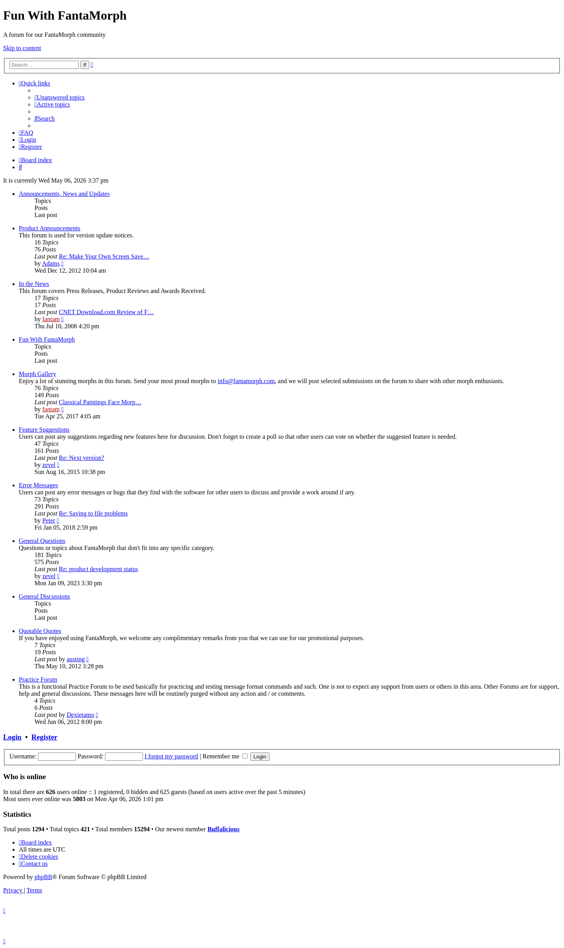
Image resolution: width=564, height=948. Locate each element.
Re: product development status (98, 569)
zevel (49, 464)
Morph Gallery (37, 374)
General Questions (42, 540)
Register (44, 737)
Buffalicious (224, 829)
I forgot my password (171, 756)
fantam (51, 319)
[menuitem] (59, 97)
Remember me (225, 756)
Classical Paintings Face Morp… (100, 402)
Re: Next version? (81, 457)
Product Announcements (49, 228)
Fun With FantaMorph (47, 339)
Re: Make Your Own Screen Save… (104, 256)
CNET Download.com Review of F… (106, 312)
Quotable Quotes (40, 631)
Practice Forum (38, 679)
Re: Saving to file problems (93, 513)
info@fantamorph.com (246, 381)
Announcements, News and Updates (64, 193)
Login (12, 737)
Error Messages (38, 485)
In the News (34, 283)
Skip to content (22, 48)
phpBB (43, 877)
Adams (51, 263)
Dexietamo (80, 714)
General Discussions (44, 596)
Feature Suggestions (44, 429)
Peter (48, 520)
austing (76, 659)
